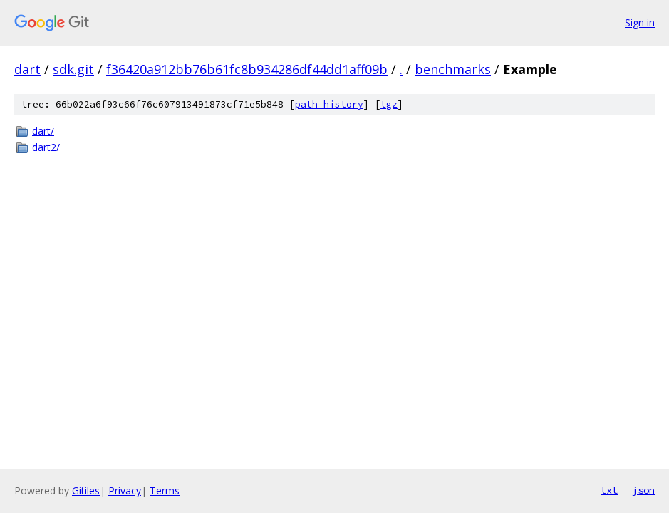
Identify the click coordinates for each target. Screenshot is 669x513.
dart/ (43, 131)
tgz (389, 104)
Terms (165, 490)
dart (27, 69)
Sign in (640, 22)
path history (329, 104)
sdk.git (73, 69)
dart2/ (46, 147)
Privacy (124, 490)
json (643, 490)
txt (609, 490)
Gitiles (86, 490)
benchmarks (453, 69)
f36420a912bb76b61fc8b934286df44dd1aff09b (247, 69)
